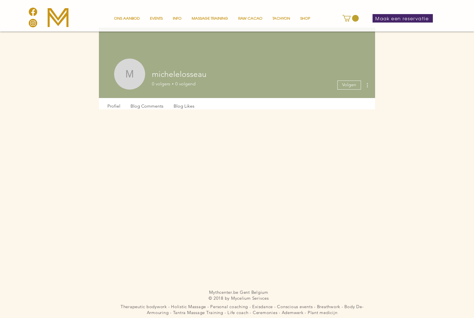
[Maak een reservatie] (403, 18)
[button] (127, 15)
